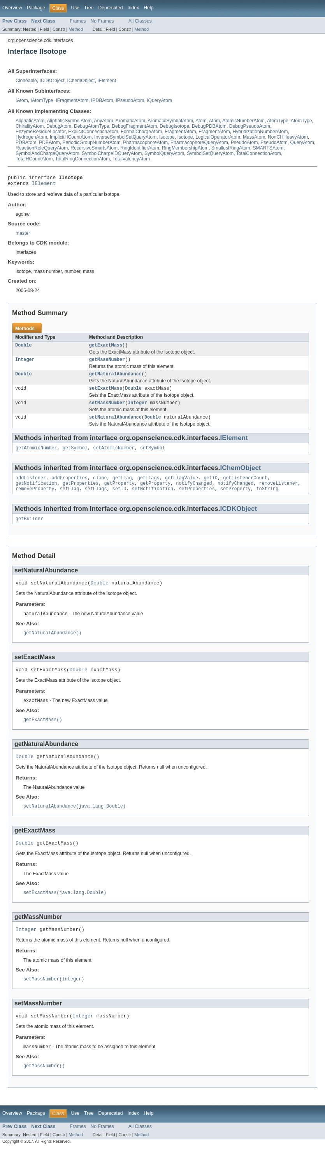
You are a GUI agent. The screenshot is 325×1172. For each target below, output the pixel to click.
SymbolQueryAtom (164, 153)
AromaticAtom (130, 120)
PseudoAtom (244, 142)
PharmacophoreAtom (145, 142)
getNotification (36, 492)
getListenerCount (245, 486)
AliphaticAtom (30, 120)
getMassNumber (107, 363)
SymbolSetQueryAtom (210, 153)
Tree (89, 8)
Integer (25, 363)
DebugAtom (58, 126)
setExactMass (105, 394)
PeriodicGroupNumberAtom (91, 142)
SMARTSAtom (268, 148)
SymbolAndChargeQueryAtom (47, 153)
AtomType (277, 120)
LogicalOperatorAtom (217, 137)
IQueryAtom (159, 100)
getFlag (122, 486)
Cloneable (26, 80)
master (23, 235)
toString (267, 499)
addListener (31, 486)
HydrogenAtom (31, 137)
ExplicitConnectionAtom (93, 131)
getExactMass (105, 348)
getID (211, 486)
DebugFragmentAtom (134, 126)
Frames (78, 21)
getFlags (148, 486)
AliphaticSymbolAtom (69, 120)
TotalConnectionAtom (258, 153)
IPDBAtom (102, 100)
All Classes (140, 21)
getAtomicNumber (36, 455)
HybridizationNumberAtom (260, 131)
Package (36, 8)
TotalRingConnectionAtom (82, 159)
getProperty (119, 492)
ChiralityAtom (30, 126)
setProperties (196, 499)
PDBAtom (26, 142)
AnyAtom (103, 120)
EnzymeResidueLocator (40, 131)
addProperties (69, 486)
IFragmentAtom (72, 100)
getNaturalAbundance (115, 378)
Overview (12, 8)
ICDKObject (52, 80)
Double (23, 348)
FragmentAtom (180, 131)
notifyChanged (194, 492)
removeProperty (35, 499)
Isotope (167, 137)
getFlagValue (181, 486)
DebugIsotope (174, 126)
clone (100, 486)
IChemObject (81, 80)
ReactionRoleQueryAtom (42, 148)
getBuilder (29, 529)
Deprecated (110, 8)
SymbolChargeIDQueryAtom (112, 153)
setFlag (69, 499)
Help (148, 8)
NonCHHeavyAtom (288, 137)
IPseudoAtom (130, 100)
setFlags (96, 499)
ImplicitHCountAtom (70, 137)
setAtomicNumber (114, 455)
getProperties (80, 492)
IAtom (22, 100)
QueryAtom (302, 142)
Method (76, 29)
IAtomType (42, 100)
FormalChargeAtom (141, 131)
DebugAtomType (91, 126)
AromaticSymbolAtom (170, 120)
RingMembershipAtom (185, 148)
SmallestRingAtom (230, 148)
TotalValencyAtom (131, 159)
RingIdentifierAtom (139, 148)
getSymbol (75, 455)
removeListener (278, 492)
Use (75, 8)
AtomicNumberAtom (243, 120)
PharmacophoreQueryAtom (199, 142)
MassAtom (254, 137)
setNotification (153, 499)
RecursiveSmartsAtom (94, 148)
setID (119, 499)
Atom (200, 120)
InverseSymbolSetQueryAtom (125, 137)
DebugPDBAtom (209, 126)
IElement (106, 80)
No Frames (102, 21)
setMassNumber (107, 409)
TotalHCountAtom (34, 159)
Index (133, 8)
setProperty (235, 499)
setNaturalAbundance (115, 424)
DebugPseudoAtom (249, 126)
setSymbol (152, 455)
